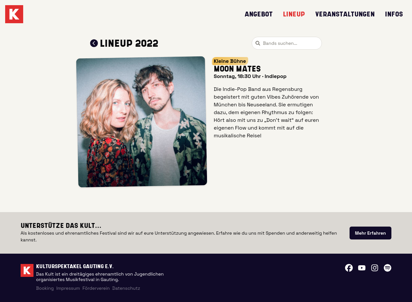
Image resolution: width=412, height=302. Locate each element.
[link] (370, 233)
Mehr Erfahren (370, 233)
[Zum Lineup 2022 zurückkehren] (94, 43)
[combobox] (287, 43)
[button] (141, 122)
